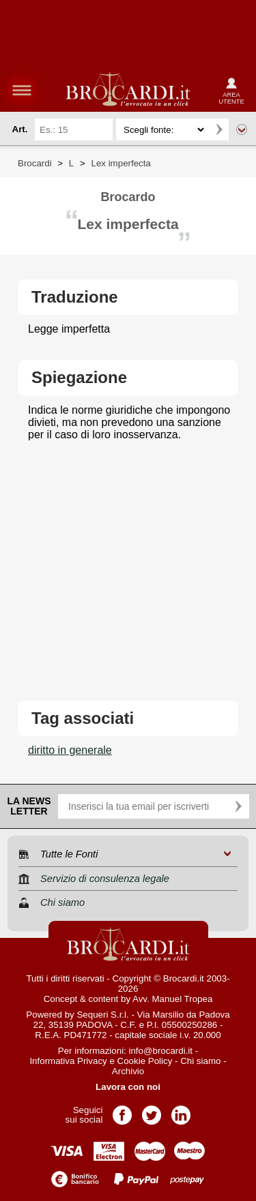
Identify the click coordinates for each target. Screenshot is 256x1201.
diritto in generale (70, 750)
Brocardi (35, 163)
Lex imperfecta (120, 163)
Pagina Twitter (151, 1111)
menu (22, 90)
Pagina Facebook (122, 1111)
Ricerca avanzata (242, 129)
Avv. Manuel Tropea (172, 999)
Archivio (128, 1071)
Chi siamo (200, 1061)
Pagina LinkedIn (180, 1111)
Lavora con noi (128, 1087)
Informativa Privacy (67, 1061)
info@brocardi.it (161, 1051)
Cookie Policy (145, 1061)
